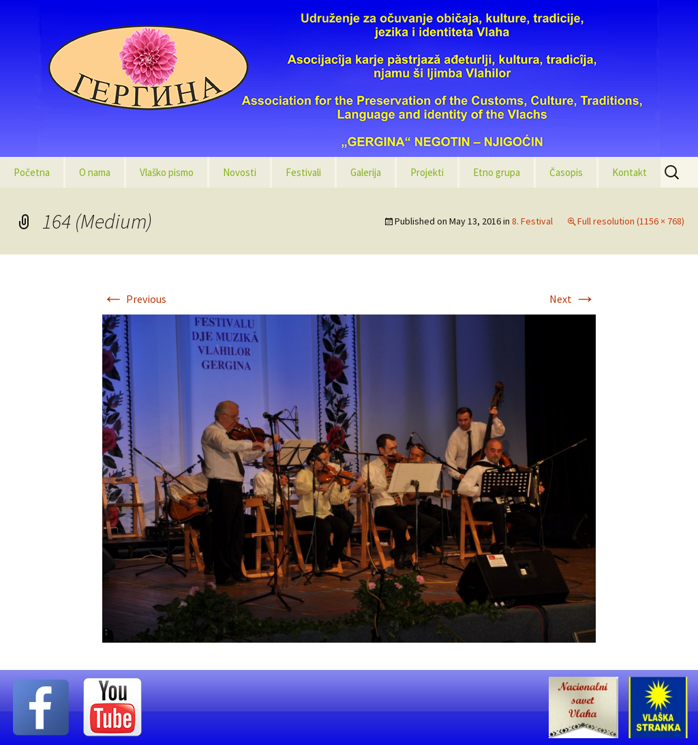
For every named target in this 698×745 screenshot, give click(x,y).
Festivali (303, 172)
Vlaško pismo (167, 172)
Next (572, 299)
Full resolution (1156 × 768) (630, 221)
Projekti (427, 172)
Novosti (239, 172)
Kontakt (629, 172)
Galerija (365, 172)
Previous (134, 299)
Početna (32, 172)
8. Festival (532, 221)
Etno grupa (496, 172)
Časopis (566, 172)
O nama (94, 172)
